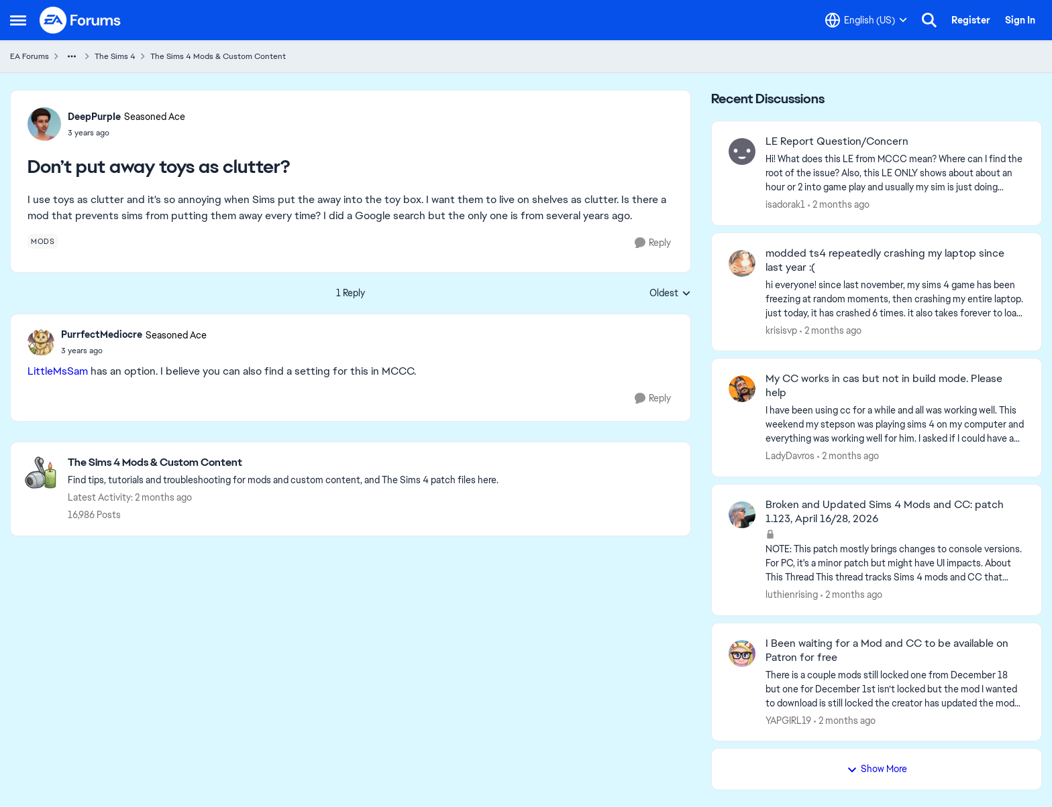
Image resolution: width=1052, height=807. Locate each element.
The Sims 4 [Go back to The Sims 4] (115, 56)
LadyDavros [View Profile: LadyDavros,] (790, 456)
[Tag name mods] (43, 241)
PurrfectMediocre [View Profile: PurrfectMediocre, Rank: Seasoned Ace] (101, 334)
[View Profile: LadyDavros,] (742, 388)
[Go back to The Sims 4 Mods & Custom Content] (283, 463)
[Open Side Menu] (18, 20)
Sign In (1020, 20)
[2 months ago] (839, 205)
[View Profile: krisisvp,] (742, 263)
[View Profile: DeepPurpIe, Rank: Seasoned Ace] (44, 124)
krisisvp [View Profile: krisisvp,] (781, 330)
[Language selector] (866, 20)
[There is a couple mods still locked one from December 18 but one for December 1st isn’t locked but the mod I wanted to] (895, 689)
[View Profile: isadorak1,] (742, 151)
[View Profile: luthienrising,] (742, 514)
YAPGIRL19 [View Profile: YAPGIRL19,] (788, 720)
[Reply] (653, 243)
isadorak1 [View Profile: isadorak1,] (785, 204)
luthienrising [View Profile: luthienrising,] (792, 594)
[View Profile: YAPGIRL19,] (742, 653)
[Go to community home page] (80, 20)
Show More (877, 769)
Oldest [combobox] (670, 293)
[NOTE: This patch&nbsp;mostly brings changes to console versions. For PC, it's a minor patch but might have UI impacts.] (895, 563)
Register (970, 20)
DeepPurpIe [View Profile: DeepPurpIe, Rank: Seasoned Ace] (94, 117)
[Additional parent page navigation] (72, 56)
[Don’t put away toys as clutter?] (134, 351)
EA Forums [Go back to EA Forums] (29, 56)
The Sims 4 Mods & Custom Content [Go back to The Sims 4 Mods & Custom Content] (218, 56)
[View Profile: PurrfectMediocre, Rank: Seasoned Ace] (41, 342)
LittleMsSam (58, 371)
